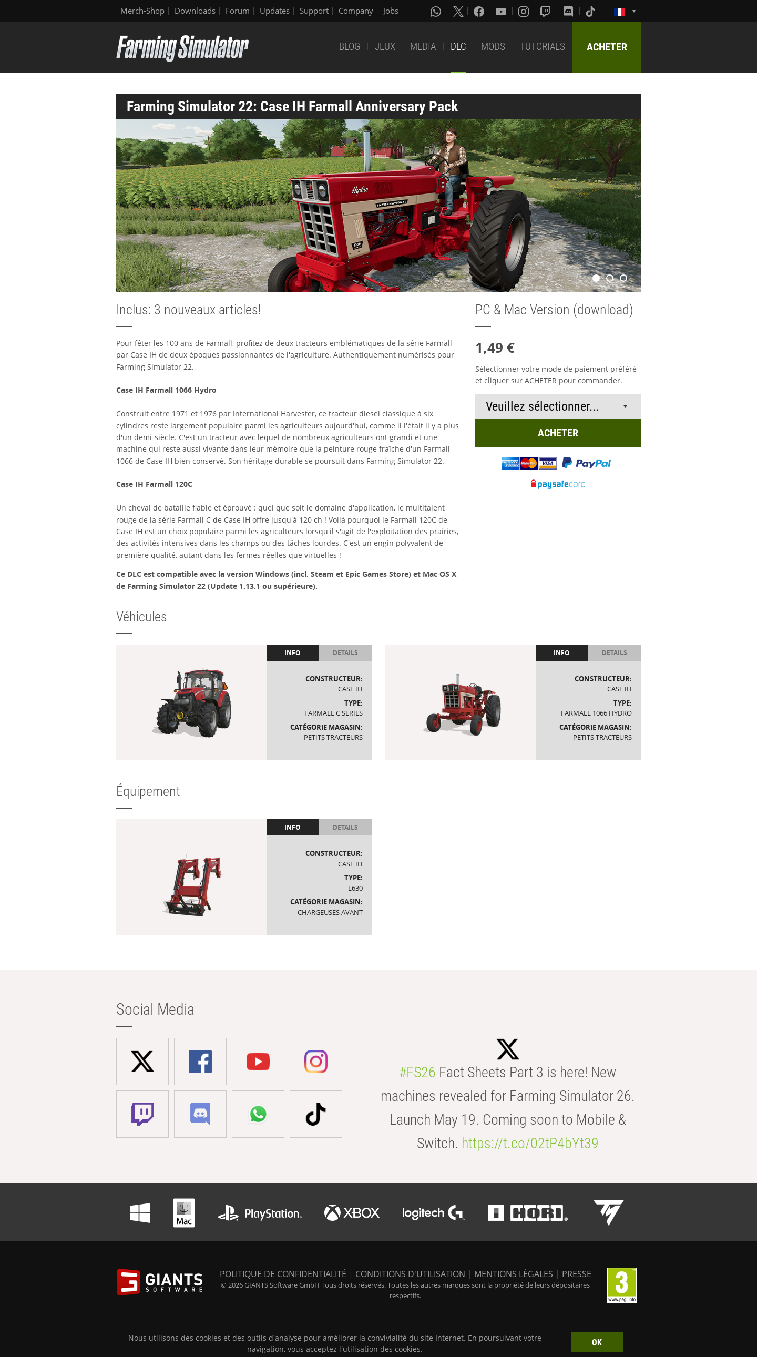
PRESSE (576, 1274)
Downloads (195, 10)
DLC (458, 46)
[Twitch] (546, 11)
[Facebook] (480, 11)
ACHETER (607, 46)
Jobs (390, 10)
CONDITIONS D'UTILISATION (410, 1274)
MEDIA (423, 46)
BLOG (349, 46)
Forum (238, 10)
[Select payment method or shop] (558, 406)
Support (314, 10)
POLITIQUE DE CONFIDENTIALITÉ (283, 1274)
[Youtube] (502, 11)
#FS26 (417, 1072)
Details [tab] (345, 652)
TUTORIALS (542, 46)
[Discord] (569, 11)
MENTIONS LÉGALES (513, 1274)
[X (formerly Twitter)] (458, 11)
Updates (275, 10)
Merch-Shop (142, 10)
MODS (493, 46)
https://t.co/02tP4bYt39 (530, 1143)
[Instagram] (524, 11)
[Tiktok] (591, 11)
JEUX (385, 46)
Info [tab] (292, 652)
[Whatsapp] (437, 11)
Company (356, 10)
